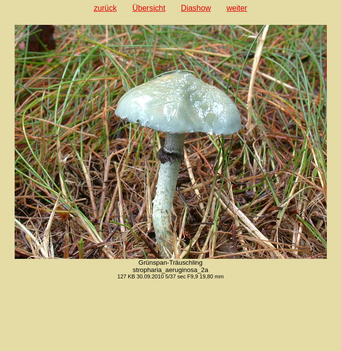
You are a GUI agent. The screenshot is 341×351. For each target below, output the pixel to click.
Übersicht (148, 8)
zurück (105, 8)
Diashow (196, 8)
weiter (236, 8)
